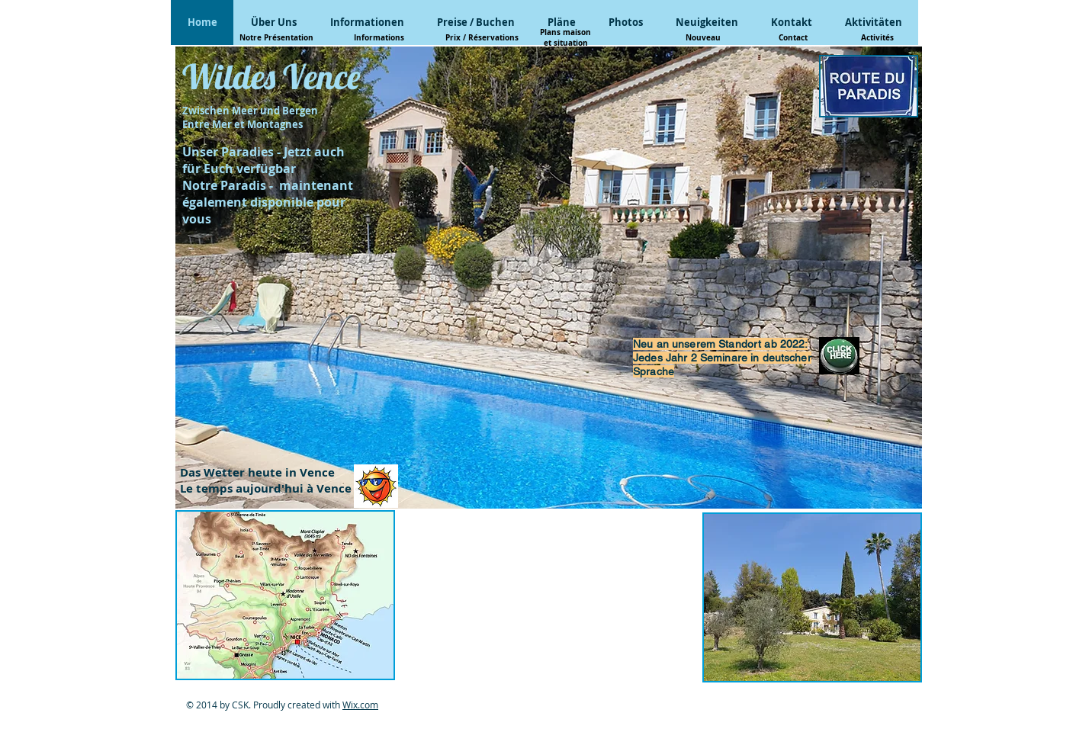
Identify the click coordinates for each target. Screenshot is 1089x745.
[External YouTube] (548, 596)
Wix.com (360, 704)
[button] (285, 595)
